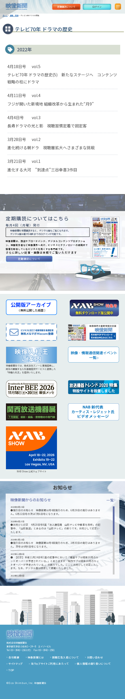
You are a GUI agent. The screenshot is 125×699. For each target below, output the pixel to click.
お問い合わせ (95, 657)
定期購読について (66, 6)
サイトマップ (16, 664)
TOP (11, 670)
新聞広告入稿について (65, 657)
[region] (62, 540)
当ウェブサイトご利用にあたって (50, 664)
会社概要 (14, 657)
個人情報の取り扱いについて (94, 664)
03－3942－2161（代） (21, 650)
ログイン (96, 6)
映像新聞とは (36, 657)
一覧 (111, 500)
